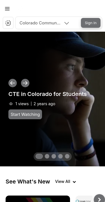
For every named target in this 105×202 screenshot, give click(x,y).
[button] (34, 8)
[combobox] (45, 23)
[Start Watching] (25, 114)
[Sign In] (91, 23)
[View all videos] (65, 181)
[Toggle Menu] (7, 8)
